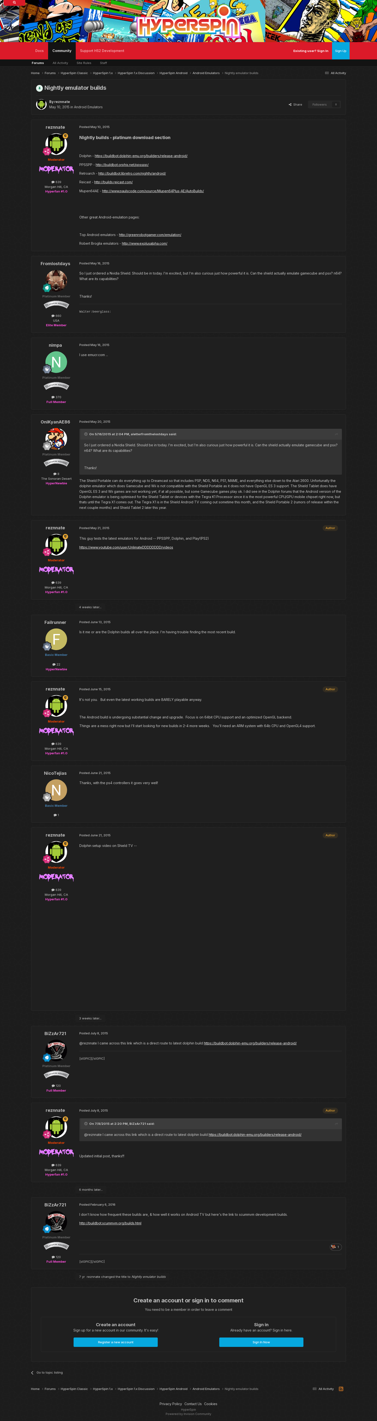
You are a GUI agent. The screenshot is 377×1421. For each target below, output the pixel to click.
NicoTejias (55, 773)
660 (56, 316)
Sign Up (340, 51)
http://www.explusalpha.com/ (144, 243)
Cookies (210, 1404)
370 (56, 397)
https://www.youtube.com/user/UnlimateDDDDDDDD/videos (126, 547)
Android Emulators (88, 107)
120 (56, 1086)
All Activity (60, 63)
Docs (39, 51)
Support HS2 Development (102, 51)
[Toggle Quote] (86, 434)
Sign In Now (261, 1342)
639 (56, 182)
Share (295, 104)
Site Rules (84, 63)
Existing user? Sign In (310, 51)
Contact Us (193, 1404)
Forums (38, 63)
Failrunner (55, 622)
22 (56, 664)
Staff (103, 63)
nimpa (55, 345)
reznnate (62, 102)
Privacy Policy (171, 1404)
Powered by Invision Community (188, 1414)
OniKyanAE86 (55, 421)
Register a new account (115, 1342)
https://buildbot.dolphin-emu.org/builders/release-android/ (141, 156)
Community (61, 54)
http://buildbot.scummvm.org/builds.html (110, 1223)
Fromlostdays (55, 263)
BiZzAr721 (55, 1033)
